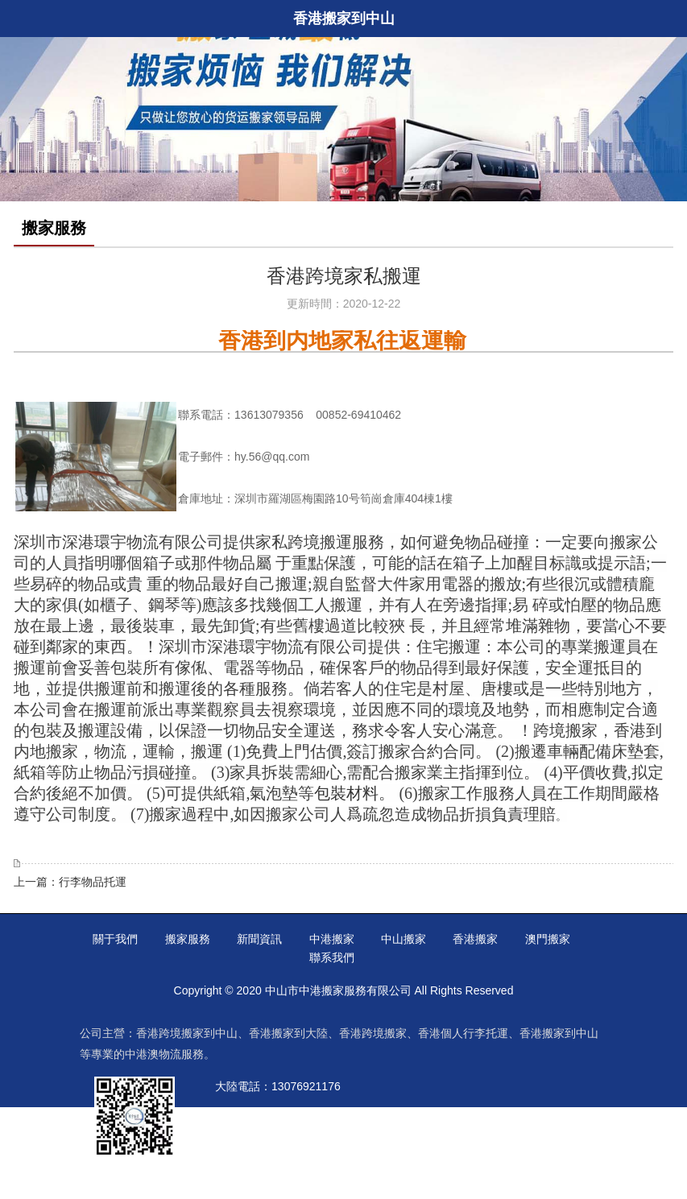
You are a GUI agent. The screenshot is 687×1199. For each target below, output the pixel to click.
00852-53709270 (317, 1116)
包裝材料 (346, 793)
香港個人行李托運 (463, 1033)
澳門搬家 (547, 938)
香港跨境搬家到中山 (187, 1033)
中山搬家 (403, 938)
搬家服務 (187, 938)
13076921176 (306, 1086)
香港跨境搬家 (373, 1033)
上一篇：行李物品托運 (70, 881)
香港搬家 (475, 938)
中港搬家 (331, 938)
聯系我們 (331, 957)
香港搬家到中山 (558, 1033)
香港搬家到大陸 (288, 1033)
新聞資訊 (259, 938)
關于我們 (115, 938)
